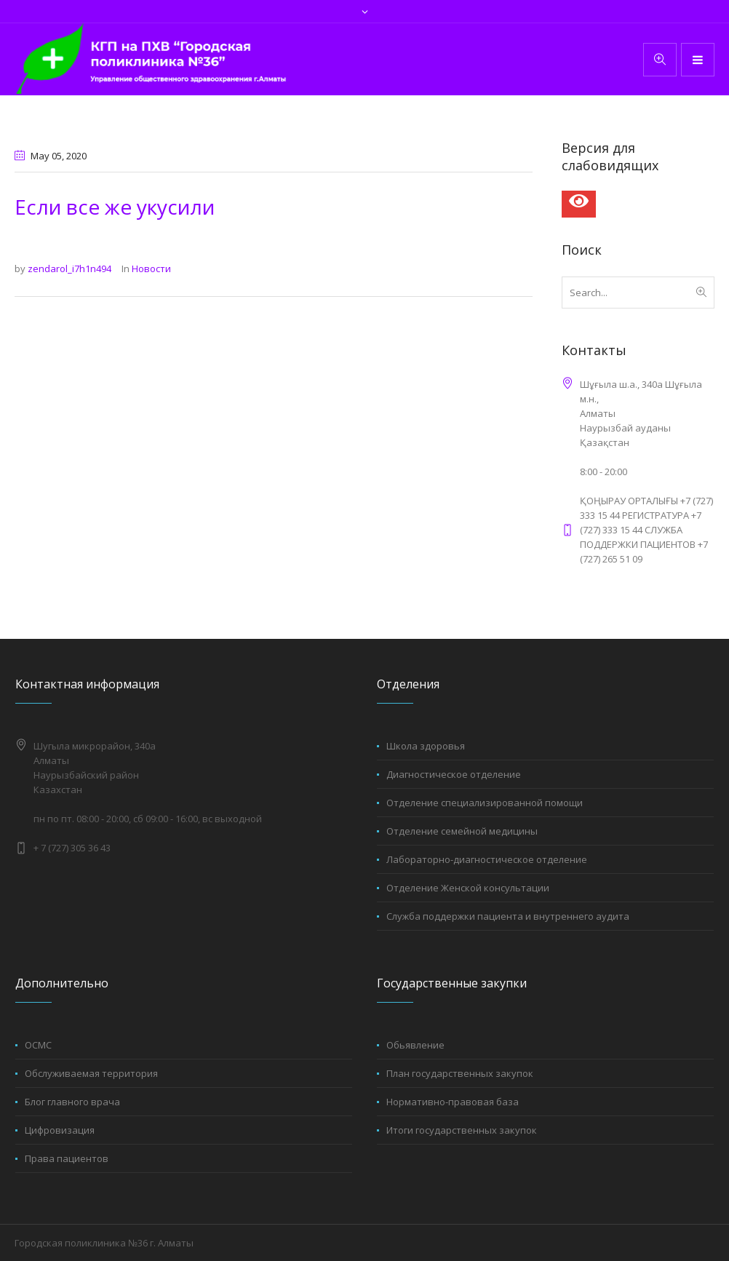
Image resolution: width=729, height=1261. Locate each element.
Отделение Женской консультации (467, 887)
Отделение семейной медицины (462, 831)
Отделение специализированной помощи (484, 802)
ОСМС (38, 1044)
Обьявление (415, 1044)
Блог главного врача (72, 1101)
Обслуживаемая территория (91, 1073)
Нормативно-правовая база (452, 1101)
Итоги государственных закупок (461, 1130)
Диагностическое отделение (453, 774)
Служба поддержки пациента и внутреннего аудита (507, 916)
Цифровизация (60, 1130)
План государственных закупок (459, 1073)
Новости (151, 268)
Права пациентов (66, 1158)
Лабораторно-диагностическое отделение (486, 859)
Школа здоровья (425, 745)
